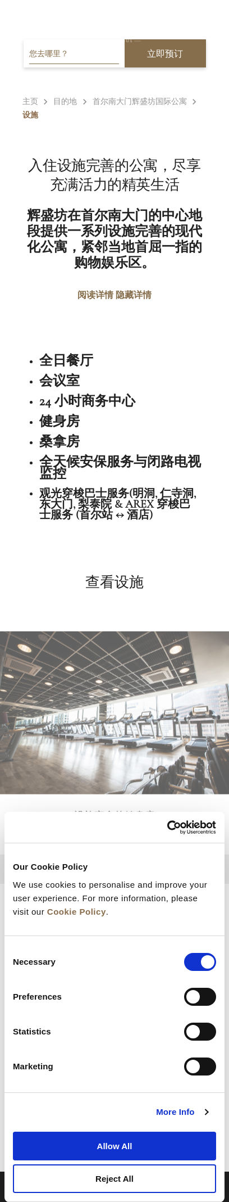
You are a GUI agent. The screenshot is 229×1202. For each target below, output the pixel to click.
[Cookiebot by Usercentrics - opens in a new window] (167, 827)
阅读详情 (95, 295)
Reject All (114, 1178)
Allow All (114, 1146)
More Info (175, 1112)
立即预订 (165, 53)
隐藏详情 (134, 295)
